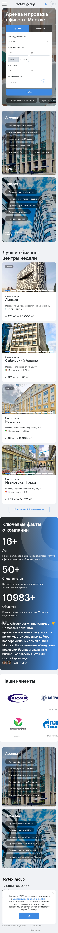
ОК (29, 916)
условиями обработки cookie (29, 898)
